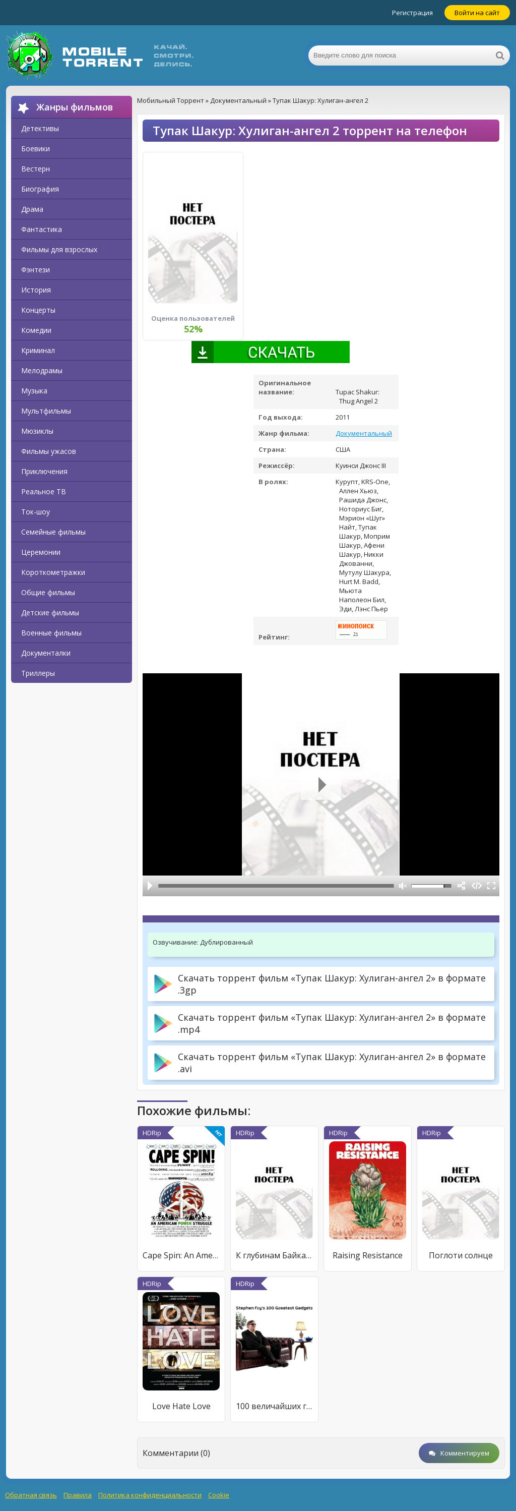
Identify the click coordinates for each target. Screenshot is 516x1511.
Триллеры (38, 673)
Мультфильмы (46, 411)
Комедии (36, 330)
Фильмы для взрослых (59, 249)
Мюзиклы (37, 431)
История (36, 290)
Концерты (38, 310)
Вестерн (35, 168)
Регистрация (412, 12)
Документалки (46, 653)
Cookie (218, 1494)
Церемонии (40, 552)
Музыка (34, 390)
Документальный (364, 433)
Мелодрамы (41, 370)
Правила (77, 1494)
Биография (40, 189)
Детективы (40, 128)
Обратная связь (31, 1494)
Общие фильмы (48, 592)
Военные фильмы (51, 632)
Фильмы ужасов (48, 451)
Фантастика (41, 229)
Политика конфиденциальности (150, 1494)
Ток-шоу (35, 511)
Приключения (44, 471)
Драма (32, 209)
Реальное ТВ (43, 491)
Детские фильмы (50, 612)
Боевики (35, 148)
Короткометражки (53, 572)
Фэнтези (35, 269)
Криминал (38, 350)
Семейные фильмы (53, 532)
